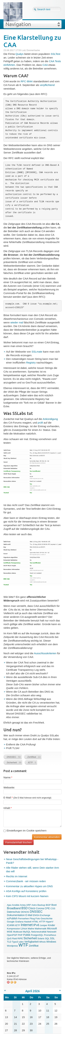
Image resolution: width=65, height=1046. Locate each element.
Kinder (51, 925)
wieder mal (16, 322)
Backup (41, 905)
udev (21, 941)
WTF (23, 945)
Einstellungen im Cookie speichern (24, 830)
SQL (47, 938)
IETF (17, 925)
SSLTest (55, 53)
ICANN (10, 925)
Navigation (18, 24)
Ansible (15, 905)
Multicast (17, 931)
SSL (52, 938)
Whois (42, 941)
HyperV (49, 921)
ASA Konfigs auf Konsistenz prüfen (26, 891)
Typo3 (15, 941)
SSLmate (37, 351)
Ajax (9, 905)
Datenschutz (13, 911)
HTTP (42, 921)
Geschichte (47, 918)
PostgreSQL (37, 935)
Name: (7, 777)
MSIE (9, 931)
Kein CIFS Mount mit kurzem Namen (27, 896)
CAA (45, 64)
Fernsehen (23, 918)
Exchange (45, 915)
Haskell (27, 921)
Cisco (31, 908)
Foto (38, 918)
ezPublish (12, 918)
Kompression (13, 928)
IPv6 (36, 925)
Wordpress (12, 945)
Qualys (19, 53)
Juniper (43, 925)
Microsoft (52, 928)
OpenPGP (12, 935)
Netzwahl (51, 931)
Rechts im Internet (16, 876)
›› (60, 990)
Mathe (31, 928)
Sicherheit (30, 938)
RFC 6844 (26, 81)
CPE (47, 908)
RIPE (20, 938)
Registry (31, 362)
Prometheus (50, 935)
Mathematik (40, 928)
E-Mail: (27, 797)
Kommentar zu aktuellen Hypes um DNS (29, 886)
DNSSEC (36, 911)
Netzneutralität (38, 931)
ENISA (36, 915)
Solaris (40, 938)
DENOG (25, 912)
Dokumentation (16, 915)
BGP (48, 905)
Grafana (19, 921)
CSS (52, 908)
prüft (40, 422)
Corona (40, 908)
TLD (9, 941)
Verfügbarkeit (31, 941)
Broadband (14, 908)
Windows (51, 941)
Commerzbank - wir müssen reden (26, 881)
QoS (9, 938)
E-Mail (28, 915)
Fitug (32, 918)
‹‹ (5, 990)
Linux (24, 928)
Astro (34, 905)
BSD (24, 908)
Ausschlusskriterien (45, 653)
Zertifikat (33, 945)
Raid (14, 938)
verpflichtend (47, 84)
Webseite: (9, 787)
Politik (26, 934)
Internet (27, 925)
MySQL (27, 931)
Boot (54, 904)
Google (11, 921)
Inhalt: (7, 807)
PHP (20, 935)
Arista (22, 905)
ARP (28, 905)
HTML (35, 921)
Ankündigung (50, 418)
